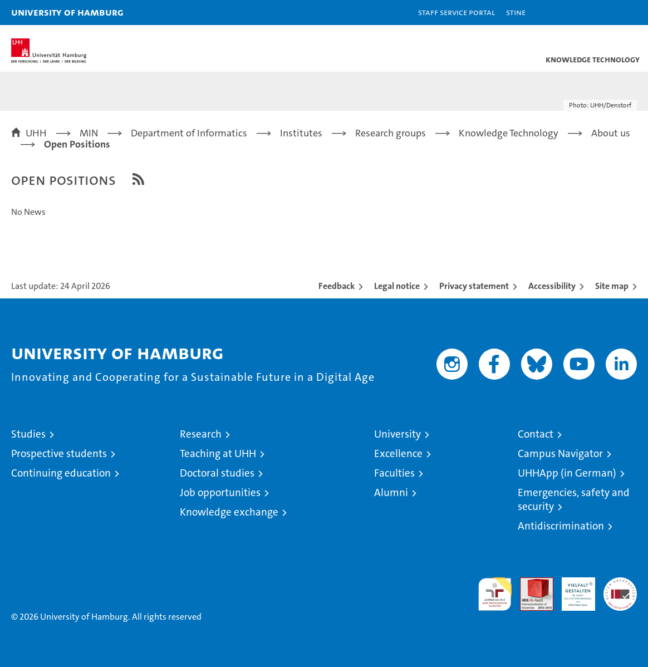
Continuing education (61, 473)
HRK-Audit (572, 589)
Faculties (394, 473)
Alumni (391, 492)
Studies (28, 434)
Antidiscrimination (561, 526)
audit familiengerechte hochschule (495, 594)
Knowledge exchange (229, 512)
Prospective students (59, 453)
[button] (604, 12)
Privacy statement (474, 286)
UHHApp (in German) (567, 473)
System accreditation (620, 589)
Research (201, 434)
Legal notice (397, 286)
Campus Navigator (560, 453)
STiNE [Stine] (516, 12)
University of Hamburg (67, 12)
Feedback (336, 286)
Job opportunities (220, 492)
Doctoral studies (217, 473)
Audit (530, 583)
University (397, 434)
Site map (612, 286)
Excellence (398, 453)
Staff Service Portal (456, 12)
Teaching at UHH (218, 453)
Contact (535, 434)
